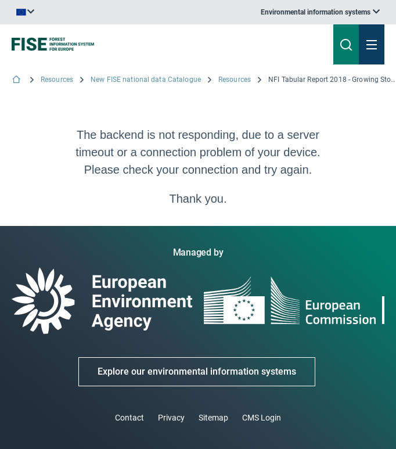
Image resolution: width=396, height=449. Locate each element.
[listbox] (320, 12)
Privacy (171, 417)
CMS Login (261, 417)
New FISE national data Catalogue (146, 80)
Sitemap (213, 417)
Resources (57, 80)
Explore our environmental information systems (197, 371)
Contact (129, 417)
